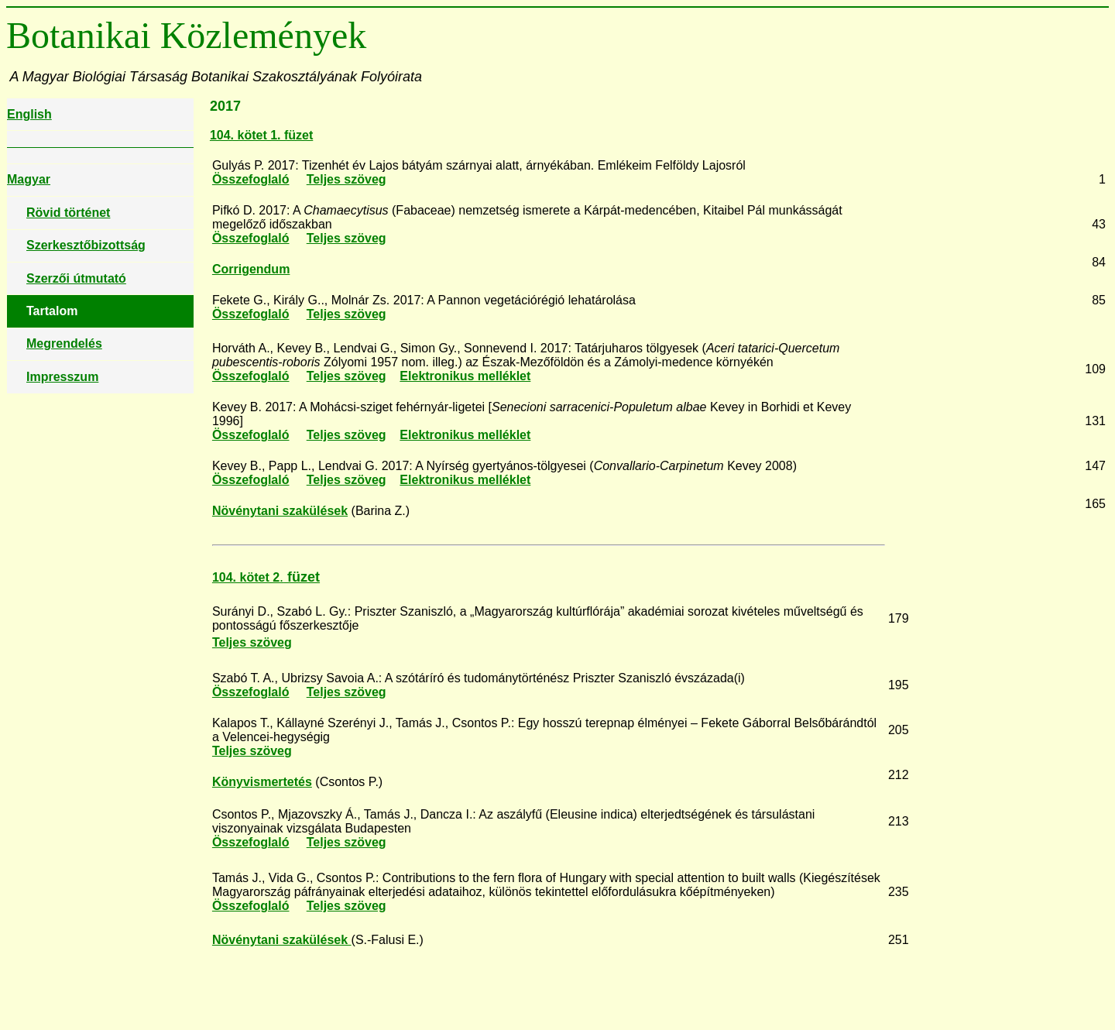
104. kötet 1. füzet (261, 135)
